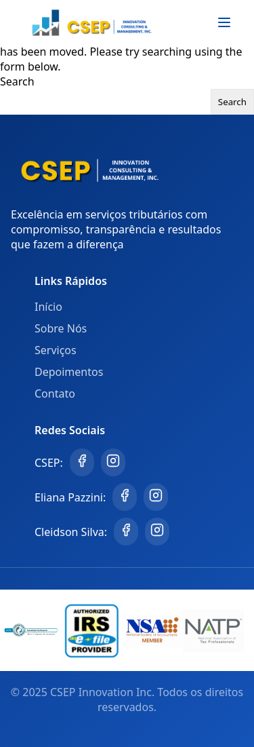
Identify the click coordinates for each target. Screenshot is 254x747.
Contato (55, 393)
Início (48, 306)
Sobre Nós (61, 328)
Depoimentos (69, 371)
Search (17, 81)
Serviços (56, 350)
